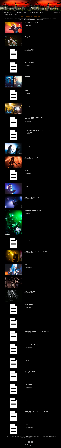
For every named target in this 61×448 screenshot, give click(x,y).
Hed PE (27, 36)
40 (31, 436)
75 (9, 18)
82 (14, 18)
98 (26, 18)
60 (46, 436)
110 (38, 18)
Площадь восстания (33, 210)
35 (28, 436)
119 (47, 18)
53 (41, 436)
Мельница (29, 304)
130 (20, 19)
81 (13, 18)
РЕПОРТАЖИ (31, 12)
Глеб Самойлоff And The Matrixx (38, 331)
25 (20, 436)
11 (10, 436)
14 (12, 436)
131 (21, 19)
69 (53, 436)
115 (43, 18)
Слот (26, 278)
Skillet (28, 76)
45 (35, 436)
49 (38, 436)
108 (36, 18)
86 (17, 18)
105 (33, 18)
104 (31, 18)
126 (54, 18)
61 (47, 436)
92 (21, 18)
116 (44, 18)
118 (46, 18)
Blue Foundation (31, 238)
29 (23, 436)
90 (20, 18)
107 (35, 18)
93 (22, 18)
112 (40, 18)
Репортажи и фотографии (12, 14)
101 (28, 18)
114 (42, 18)
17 (14, 436)
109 (37, 18)
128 (18, 19)
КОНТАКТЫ (44, 12)
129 (19, 19)
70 (5, 18)
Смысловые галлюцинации (36, 251)
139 (29, 19)
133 (23, 19)
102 (29, 18)
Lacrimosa (29, 398)
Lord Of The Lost (31, 344)
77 (10, 18)
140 (30, 19)
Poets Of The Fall (31, 22)
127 (55, 18)
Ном (26, 90)
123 (51, 18)
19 (16, 436)
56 (43, 436)
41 (32, 436)
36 (28, 436)
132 (22, 19)
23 (19, 436)
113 (41, 18)
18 (15, 436)
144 (34, 19)
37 (29, 436)
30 (24, 436)
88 (18, 18)
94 (23, 18)
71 (6, 18)
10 (9, 436)
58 (45, 436)
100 (27, 18)
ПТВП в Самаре (30, 371)
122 (50, 18)
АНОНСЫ (26, 12)
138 (28, 19)
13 (11, 436)
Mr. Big (27, 264)
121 (49, 18)
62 (48, 436)
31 (25, 436)
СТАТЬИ (40, 12)
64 (49, 436)
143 (33, 19)
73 (7, 18)
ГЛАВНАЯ (19, 12)
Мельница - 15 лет (31, 358)
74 (8, 18)
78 (11, 18)
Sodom (27, 144)
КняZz (27, 424)
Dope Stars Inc (30, 291)
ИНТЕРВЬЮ (36, 12)
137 (27, 19)
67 (51, 436)
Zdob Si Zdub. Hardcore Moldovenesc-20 (34, 118)
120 (48, 18)
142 (32, 19)
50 (39, 436)
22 (18, 436)
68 (52, 436)
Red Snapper (29, 49)
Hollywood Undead (32, 184)
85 (16, 18)
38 (30, 436)
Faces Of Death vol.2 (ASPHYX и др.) (38, 411)
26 (21, 436)
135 (25, 19)
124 (52, 18)
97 (25, 18)
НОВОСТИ (23, 12)
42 (33, 436)
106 (34, 18)
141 (31, 19)
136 (26, 19)
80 (12, 18)
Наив (27, 170)
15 (13, 436)
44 (34, 436)
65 (50, 436)
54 (42, 436)
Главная (6, 14)
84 (15, 18)
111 (39, 18)
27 (22, 436)
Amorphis (28, 384)
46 (36, 436)
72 (55, 436)
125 (53, 18)
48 (37, 436)
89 (19, 18)
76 (9, 18)
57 (44, 436)
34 (27, 436)
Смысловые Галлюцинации (36, 318)
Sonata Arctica (31, 62)
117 (45, 18)
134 (24, 19)
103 (30, 18)
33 (26, 436)
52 (40, 436)
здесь (42, 19)
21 (17, 436)
